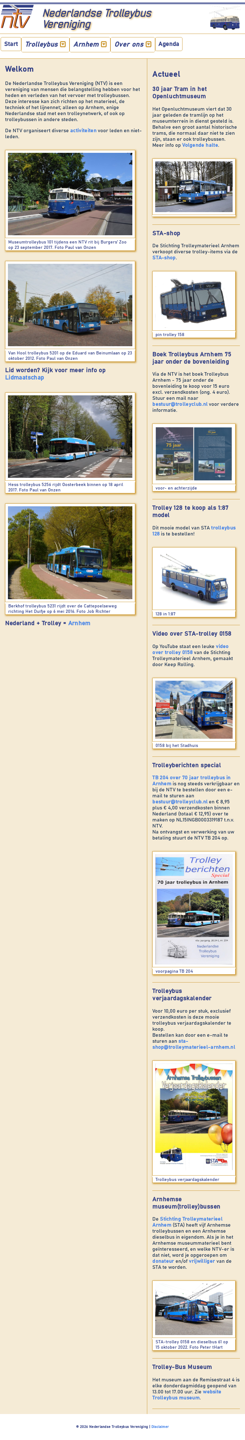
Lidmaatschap (24, 378)
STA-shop (164, 257)
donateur (163, 1261)
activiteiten (83, 130)
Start (11, 44)
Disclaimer (160, 1427)
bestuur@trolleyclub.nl (180, 404)
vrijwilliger (202, 1261)
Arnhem (90, 44)
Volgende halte (200, 145)
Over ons (133, 44)
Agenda (168, 44)
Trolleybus (45, 44)
